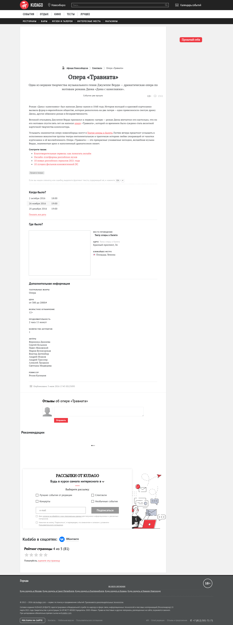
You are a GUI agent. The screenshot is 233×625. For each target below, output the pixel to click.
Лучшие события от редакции (56, 495)
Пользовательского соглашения (51, 525)
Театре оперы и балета (99, 132)
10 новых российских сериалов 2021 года (57, 160)
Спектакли (101, 495)
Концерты (45, 501)
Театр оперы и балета (106, 234)
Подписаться (105, 510)
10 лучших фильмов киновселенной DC (56, 164)
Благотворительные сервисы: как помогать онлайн (62, 153)
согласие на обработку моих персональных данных (62, 516)
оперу (78, 123)
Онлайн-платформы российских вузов (55, 157)
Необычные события (106, 501)
